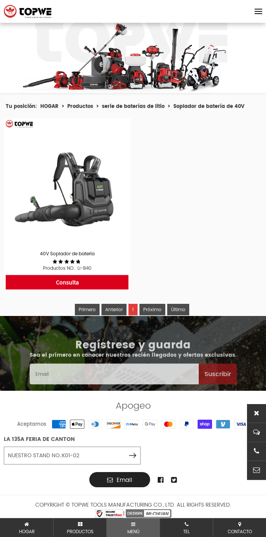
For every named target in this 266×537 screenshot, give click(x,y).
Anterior (114, 319)
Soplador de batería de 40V (208, 107)
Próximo (152, 319)
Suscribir (217, 384)
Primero (87, 319)
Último (178, 319)
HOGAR (49, 107)
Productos (80, 107)
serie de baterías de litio (133, 107)
